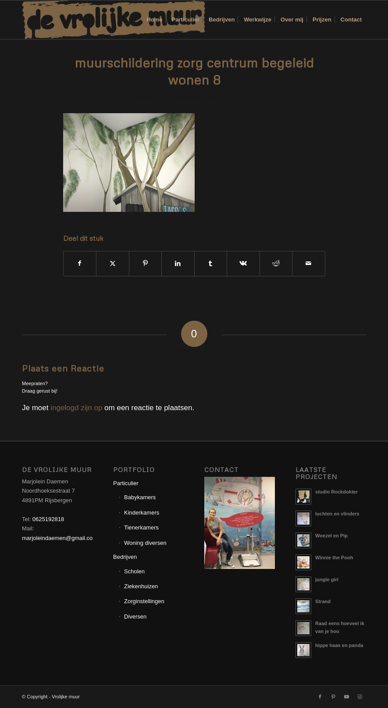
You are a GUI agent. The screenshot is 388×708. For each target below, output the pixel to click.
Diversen (135, 616)
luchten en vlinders (337, 513)
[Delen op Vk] (243, 263)
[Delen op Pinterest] (145, 263)
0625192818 (48, 519)
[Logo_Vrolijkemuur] (113, 19)
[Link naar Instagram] (359, 696)
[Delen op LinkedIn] (178, 263)
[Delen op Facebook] (80, 263)
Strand (323, 601)
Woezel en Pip (331, 535)
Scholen (134, 571)
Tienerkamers (141, 527)
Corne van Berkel (237, 97)
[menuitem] (154, 19)
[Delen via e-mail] (308, 263)
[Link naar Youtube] (346, 696)
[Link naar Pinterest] (333, 696)
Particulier (126, 483)
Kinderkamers (141, 512)
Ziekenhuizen (141, 586)
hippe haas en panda (339, 645)
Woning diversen (145, 543)
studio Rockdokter (336, 491)
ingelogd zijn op (76, 408)
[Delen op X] (112, 263)
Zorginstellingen (144, 601)
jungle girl (326, 579)
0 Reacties (186, 97)
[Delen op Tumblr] (211, 263)
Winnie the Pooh (334, 557)
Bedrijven (125, 557)
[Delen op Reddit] (276, 263)
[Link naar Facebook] (320, 696)
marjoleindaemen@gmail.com (59, 538)
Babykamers (140, 497)
